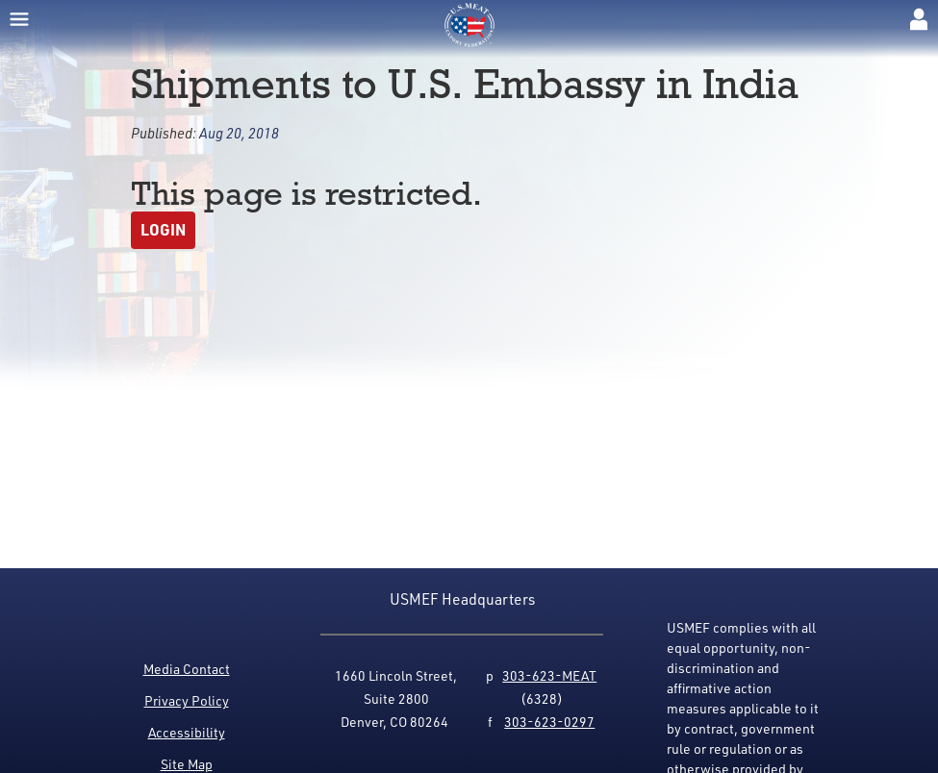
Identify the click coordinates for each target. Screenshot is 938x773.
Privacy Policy (186, 700)
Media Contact (186, 669)
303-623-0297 (549, 721)
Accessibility (186, 732)
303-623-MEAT (549, 675)
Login (163, 229)
